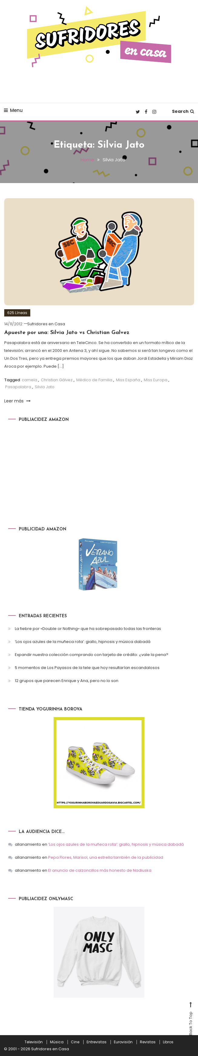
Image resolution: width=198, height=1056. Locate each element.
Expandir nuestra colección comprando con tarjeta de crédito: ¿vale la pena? (91, 655)
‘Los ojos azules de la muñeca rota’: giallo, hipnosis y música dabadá (82, 641)
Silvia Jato (44, 387)
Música (57, 1042)
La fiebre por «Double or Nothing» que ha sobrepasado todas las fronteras (88, 628)
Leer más (17, 401)
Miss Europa (155, 380)
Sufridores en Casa (46, 324)
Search (183, 111)
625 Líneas (17, 312)
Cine (75, 1042)
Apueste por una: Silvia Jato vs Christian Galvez (67, 333)
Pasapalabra (18, 387)
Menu (13, 110)
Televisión (34, 1042)
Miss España (128, 380)
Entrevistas (97, 1042)
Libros (168, 1042)
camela (29, 380)
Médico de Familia (94, 380)
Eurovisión (123, 1042)
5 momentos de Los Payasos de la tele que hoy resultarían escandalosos (87, 668)
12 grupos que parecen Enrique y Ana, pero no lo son (66, 681)
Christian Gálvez (57, 380)
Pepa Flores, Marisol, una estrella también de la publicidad (105, 857)
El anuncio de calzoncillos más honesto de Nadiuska (99, 870)
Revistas (148, 1042)
